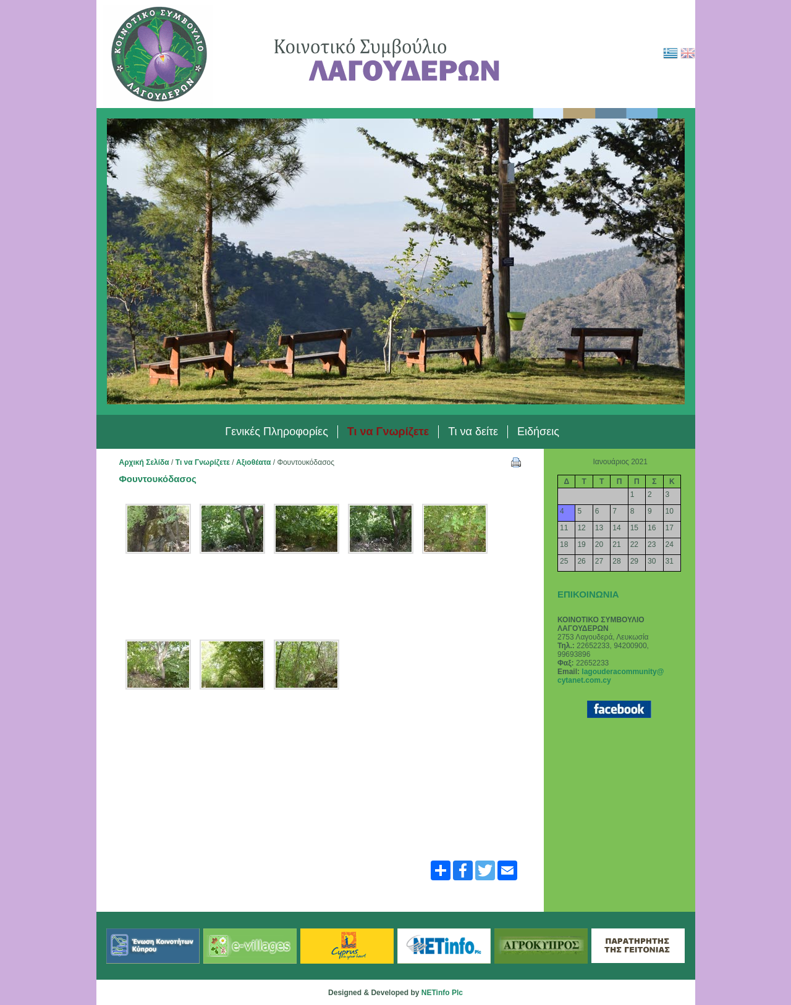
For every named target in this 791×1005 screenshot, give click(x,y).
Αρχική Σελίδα (144, 462)
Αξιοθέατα (253, 462)
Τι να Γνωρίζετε (203, 462)
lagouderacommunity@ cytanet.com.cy (610, 676)
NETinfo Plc (442, 992)
